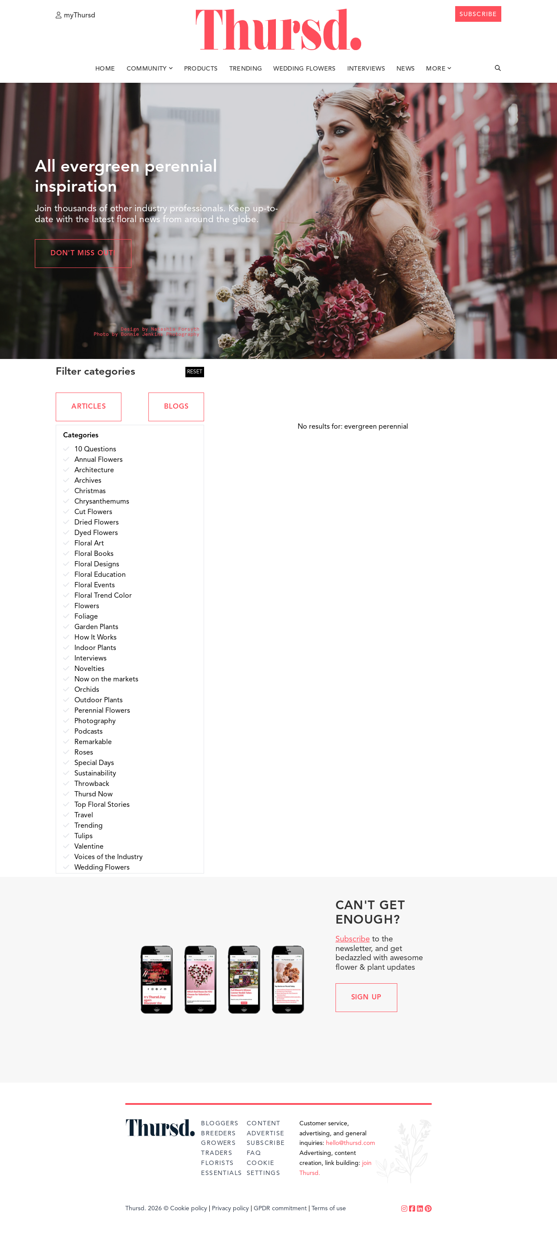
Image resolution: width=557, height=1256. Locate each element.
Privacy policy (230, 1208)
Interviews (366, 69)
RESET (194, 372)
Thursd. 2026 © (146, 1208)
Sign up (366, 997)
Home (105, 69)
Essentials (221, 1173)
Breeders (218, 1134)
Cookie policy (188, 1208)
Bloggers (219, 1124)
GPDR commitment (280, 1208)
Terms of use (329, 1208)
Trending (245, 69)
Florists (217, 1163)
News (405, 69)
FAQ (254, 1153)
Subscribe (353, 939)
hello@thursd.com (350, 1143)
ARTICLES (88, 406)
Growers (218, 1143)
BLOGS (176, 406)
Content (264, 1124)
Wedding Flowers (304, 69)
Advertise (266, 1134)
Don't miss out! (83, 253)
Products (201, 69)
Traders (216, 1153)
